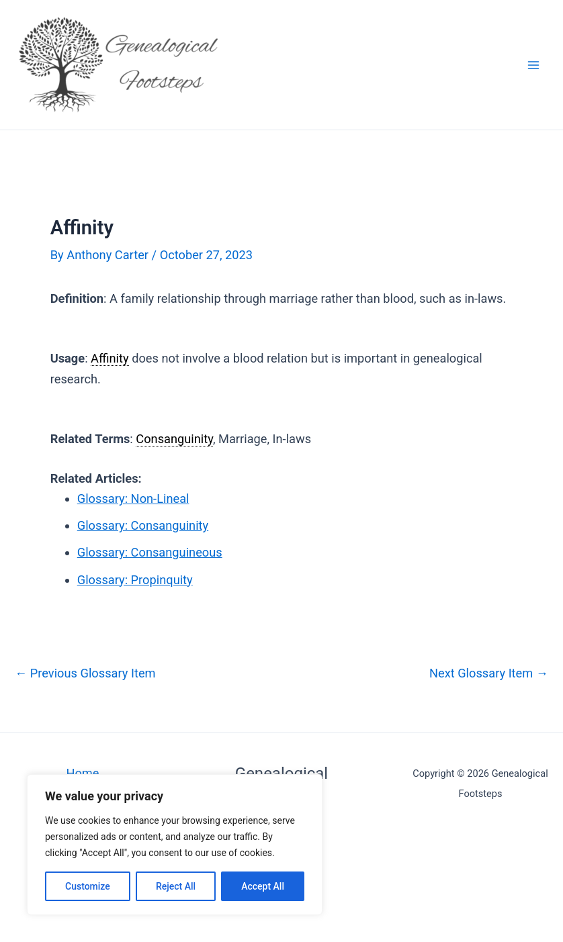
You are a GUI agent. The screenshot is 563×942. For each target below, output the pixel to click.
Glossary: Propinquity (135, 580)
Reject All (176, 886)
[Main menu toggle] (534, 65)
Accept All (262, 886)
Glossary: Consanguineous (149, 552)
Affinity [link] (110, 358)
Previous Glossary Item (85, 673)
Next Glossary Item (488, 673)
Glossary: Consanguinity (142, 525)
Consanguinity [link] (174, 439)
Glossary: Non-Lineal (133, 498)
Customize (87, 886)
